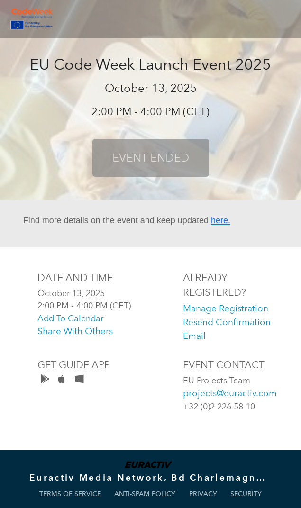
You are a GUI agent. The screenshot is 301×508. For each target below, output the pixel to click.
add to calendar (70, 318)
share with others (75, 331)
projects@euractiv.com (230, 393)
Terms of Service (70, 494)
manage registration (225, 308)
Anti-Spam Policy (144, 494)
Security (246, 494)
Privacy (203, 494)
